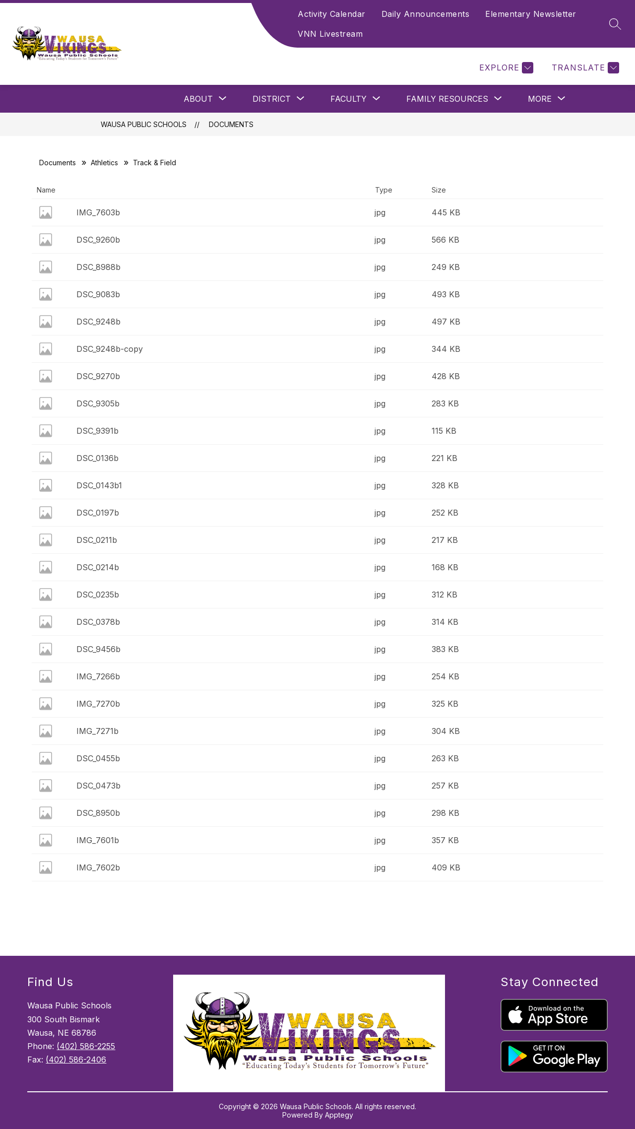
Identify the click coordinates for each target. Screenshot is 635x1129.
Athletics (104, 162)
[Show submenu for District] (272, 99)
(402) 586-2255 (86, 1046)
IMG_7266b (98, 676)
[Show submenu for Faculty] (348, 99)
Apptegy (339, 1115)
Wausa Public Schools (144, 124)
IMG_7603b (98, 212)
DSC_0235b (97, 594)
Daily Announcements (425, 14)
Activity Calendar (332, 14)
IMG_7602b (98, 867)
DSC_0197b (97, 513)
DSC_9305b (98, 403)
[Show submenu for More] (540, 99)
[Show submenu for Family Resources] (447, 99)
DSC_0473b (98, 786)
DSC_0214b (97, 567)
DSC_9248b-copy (109, 349)
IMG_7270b (98, 704)
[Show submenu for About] (198, 99)
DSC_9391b (97, 431)
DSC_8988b (98, 267)
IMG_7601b (97, 840)
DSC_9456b (98, 649)
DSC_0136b (97, 458)
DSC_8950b (98, 813)
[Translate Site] (584, 68)
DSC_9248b (98, 322)
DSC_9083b (98, 294)
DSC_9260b (98, 240)
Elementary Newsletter (530, 14)
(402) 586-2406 (76, 1059)
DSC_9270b (98, 376)
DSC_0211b (96, 540)
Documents (231, 124)
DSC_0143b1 (99, 485)
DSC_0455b (98, 758)
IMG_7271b (97, 731)
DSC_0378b (98, 622)
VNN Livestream (330, 34)
